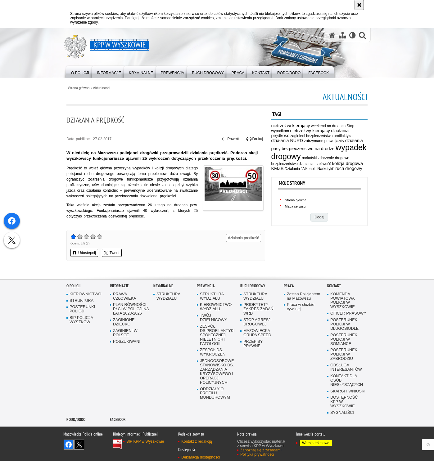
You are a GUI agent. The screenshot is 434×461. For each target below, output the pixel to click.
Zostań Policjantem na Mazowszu (303, 321)
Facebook (118, 444)
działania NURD (287, 140)
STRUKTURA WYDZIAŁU (168, 321)
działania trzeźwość (315, 164)
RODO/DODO (75, 444)
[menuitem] (80, 71)
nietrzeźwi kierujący (290, 125)
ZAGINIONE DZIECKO (123, 346)
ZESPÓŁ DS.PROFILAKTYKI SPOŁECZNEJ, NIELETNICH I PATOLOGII (217, 359)
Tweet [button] (112, 253)
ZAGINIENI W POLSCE (125, 357)
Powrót (230, 139)
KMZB (277, 168)
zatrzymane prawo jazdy (324, 141)
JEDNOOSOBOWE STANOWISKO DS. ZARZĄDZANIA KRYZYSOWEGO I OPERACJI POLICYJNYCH (217, 396)
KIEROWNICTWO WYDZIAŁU (216, 331)
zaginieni (297, 136)
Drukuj (254, 139)
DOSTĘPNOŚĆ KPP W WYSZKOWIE (344, 426)
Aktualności (101, 88)
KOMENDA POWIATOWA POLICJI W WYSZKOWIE (342, 325)
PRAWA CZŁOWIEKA (124, 321)
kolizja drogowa (347, 163)
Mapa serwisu (295, 206)
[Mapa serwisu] (342, 35)
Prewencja (206, 310)
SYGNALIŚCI (342, 437)
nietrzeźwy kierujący (310, 130)
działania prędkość (243, 238)
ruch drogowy (348, 168)
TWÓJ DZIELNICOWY (213, 342)
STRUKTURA (81, 325)
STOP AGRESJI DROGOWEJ (257, 346)
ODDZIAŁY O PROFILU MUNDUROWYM (215, 418)
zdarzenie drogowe (333, 158)
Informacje (119, 310)
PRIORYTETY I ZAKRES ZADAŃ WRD (258, 333)
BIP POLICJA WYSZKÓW (81, 344)
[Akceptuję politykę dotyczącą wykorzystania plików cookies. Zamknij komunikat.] (359, 5)
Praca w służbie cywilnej (300, 331)
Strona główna (78, 88)
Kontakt (334, 310)
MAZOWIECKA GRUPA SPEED (257, 357)
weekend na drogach (328, 126)
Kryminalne (163, 310)
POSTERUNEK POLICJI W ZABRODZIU (343, 379)
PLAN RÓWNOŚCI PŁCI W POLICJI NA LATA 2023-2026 (131, 333)
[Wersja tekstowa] (352, 35)
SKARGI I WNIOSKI (347, 416)
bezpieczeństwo (284, 164)
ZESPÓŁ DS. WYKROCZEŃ (212, 377)
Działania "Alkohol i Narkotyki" (309, 169)
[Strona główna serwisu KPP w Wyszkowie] (332, 35)
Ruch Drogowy (252, 310)
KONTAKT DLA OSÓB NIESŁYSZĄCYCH (346, 405)
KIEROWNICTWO (85, 319)
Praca (289, 310)
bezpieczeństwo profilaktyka (329, 136)
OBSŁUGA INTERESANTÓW (346, 392)
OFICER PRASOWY (348, 338)
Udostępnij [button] (84, 253)
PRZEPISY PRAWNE (253, 368)
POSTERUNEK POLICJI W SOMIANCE (343, 364)
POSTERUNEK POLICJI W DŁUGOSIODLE (344, 348)
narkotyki (309, 158)
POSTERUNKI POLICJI (82, 333)
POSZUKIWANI (126, 366)
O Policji (73, 310)
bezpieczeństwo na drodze (308, 148)
